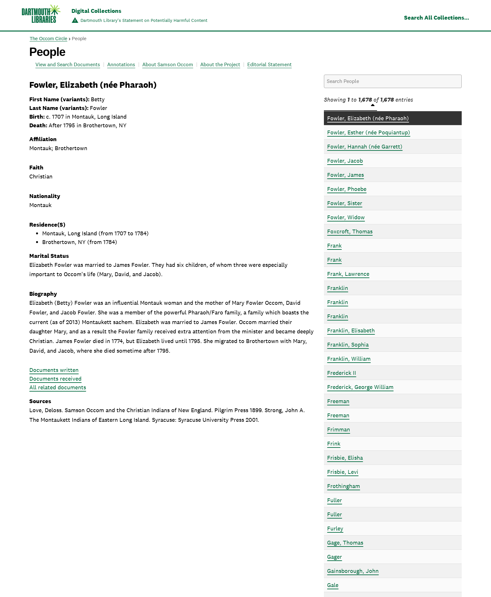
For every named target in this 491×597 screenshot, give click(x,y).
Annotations (121, 64)
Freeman (338, 401)
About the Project (220, 64)
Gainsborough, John (353, 570)
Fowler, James (345, 174)
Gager (334, 556)
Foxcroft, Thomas (350, 231)
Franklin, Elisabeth (351, 330)
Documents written (54, 370)
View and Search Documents (67, 64)
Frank (334, 245)
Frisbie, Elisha (345, 457)
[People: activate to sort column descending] (393, 107)
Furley (335, 528)
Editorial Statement (269, 64)
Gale (332, 585)
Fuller (334, 500)
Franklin (337, 288)
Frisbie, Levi (342, 471)
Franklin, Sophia (348, 344)
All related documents (57, 387)
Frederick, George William (360, 387)
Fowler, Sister (344, 203)
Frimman (338, 429)
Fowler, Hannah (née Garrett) (364, 146)
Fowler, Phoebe (346, 189)
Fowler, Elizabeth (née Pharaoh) (368, 118)
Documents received (55, 378)
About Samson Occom (167, 64)
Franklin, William (349, 358)
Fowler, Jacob (345, 160)
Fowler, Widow (346, 217)
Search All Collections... (436, 17)
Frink (333, 443)
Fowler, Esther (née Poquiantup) (368, 132)
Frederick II (341, 372)
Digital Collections (96, 10)
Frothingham (343, 486)
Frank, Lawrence (348, 273)
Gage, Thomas (345, 542)
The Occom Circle (48, 38)
